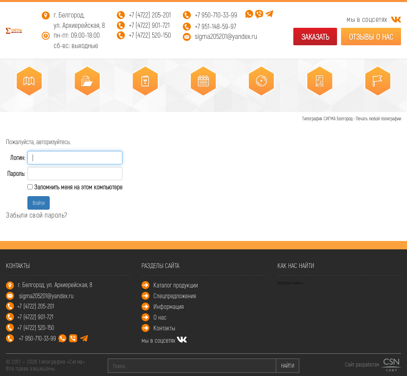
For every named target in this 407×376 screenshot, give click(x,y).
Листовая (26, 102)
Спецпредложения (174, 295)
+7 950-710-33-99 (216, 14)
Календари (200, 102)
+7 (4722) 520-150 (150, 35)
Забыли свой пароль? (37, 214)
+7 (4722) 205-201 (150, 14)
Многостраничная (141, 102)
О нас (160, 317)
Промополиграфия (375, 102)
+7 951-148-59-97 (215, 26)
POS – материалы (317, 102)
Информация (168, 306)
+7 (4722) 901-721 (149, 25)
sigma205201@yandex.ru (226, 36)
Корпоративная (84, 102)
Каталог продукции (175, 285)
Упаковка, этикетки (259, 102)
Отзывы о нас (371, 36)
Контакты (164, 328)
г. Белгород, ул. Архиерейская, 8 (79, 19)
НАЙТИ (287, 365)
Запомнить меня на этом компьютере (77, 187)
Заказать (315, 36)
